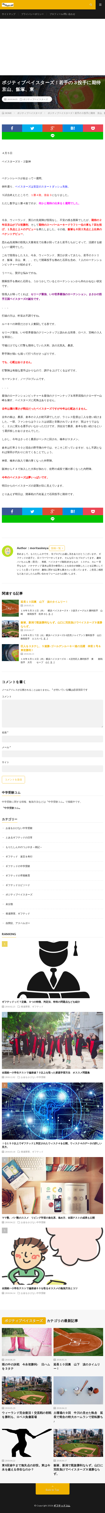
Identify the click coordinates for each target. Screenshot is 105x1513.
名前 (5, 732)
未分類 (9, 904)
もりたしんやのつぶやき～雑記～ (24, 847)
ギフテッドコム (62, 1505)
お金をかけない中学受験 (19, 828)
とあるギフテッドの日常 (19, 837)
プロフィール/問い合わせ (62, 14)
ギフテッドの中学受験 (18, 866)
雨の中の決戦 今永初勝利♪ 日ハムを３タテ (26, 1366)
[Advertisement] (52, 47)
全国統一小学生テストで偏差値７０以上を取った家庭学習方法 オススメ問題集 (46, 1072)
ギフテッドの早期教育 (18, 875)
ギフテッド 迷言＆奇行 (19, 856)
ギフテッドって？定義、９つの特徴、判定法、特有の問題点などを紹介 (41, 1001)
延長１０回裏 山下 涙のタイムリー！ (44, 601)
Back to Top (52, 1489)
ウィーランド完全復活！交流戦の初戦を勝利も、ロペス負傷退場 (26, 1415)
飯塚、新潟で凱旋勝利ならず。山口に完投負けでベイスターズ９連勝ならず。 (78, 1469)
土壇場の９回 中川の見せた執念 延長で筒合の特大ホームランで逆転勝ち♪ (78, 1417)
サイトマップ (8, 14)
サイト (5, 762)
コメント (7, 696)
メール (6, 747)
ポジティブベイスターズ (35, 99)
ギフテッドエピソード (18, 885)
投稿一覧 (56, 548)
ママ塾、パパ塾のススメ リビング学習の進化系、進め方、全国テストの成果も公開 (48, 1217)
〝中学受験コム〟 (11, 807)
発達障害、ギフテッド (18, 913)
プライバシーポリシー (32, 14)
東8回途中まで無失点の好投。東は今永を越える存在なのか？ (26, 1467)
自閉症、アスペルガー (18, 923)
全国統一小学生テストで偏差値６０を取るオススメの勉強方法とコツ (40, 1288)
